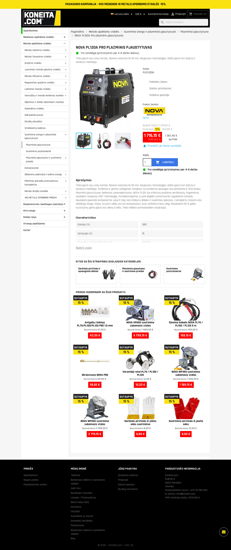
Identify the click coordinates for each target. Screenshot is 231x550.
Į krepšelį (165, 162)
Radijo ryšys (29, 217)
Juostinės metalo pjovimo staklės (43, 69)
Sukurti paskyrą (126, 484)
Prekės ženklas (151, 104)
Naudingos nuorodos (81, 493)
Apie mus (76, 488)
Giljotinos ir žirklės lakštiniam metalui (44, 102)
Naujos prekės (31, 479)
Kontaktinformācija (158, 14)
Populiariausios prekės (35, 484)
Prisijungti (123, 479)
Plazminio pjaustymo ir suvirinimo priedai (43, 159)
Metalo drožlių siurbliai (36, 191)
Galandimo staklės (34, 108)
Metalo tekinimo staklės (37, 50)
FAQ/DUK (75, 511)
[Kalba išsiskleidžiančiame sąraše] (122, 14)
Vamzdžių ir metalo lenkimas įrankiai (44, 95)
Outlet (26, 230)
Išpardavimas (30, 30)
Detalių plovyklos (33, 121)
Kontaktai (76, 506)
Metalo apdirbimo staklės (37, 43)
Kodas (146, 68)
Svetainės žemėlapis (82, 520)
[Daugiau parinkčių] (223, 532)
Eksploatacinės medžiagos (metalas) (43, 204)
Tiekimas (75, 475)
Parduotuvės (77, 525)
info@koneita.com (185, 493)
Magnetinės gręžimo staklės (39, 82)
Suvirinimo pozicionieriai (38, 151)
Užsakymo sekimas (128, 475)
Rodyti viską (84, 248)
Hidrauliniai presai (34, 115)
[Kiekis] (147, 162)
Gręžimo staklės (33, 63)
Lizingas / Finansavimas (83, 497)
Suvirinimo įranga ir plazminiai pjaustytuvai (40, 136)
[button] (162, 146)
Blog (73, 538)
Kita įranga (29, 210)
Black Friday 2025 (80, 502)
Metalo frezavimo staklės (38, 56)
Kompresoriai (32, 168)
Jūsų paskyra (127, 469)
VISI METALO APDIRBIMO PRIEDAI (41, 197)
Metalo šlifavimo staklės (37, 76)
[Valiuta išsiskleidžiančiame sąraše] (141, 14)
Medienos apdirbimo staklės (38, 37)
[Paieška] (183, 22)
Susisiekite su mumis (82, 516)
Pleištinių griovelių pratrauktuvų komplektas (41, 182)
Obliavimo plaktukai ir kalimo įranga (43, 174)
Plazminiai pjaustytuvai (38, 144)
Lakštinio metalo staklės (38, 89)
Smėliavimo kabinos (35, 128)
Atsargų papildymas (34, 223)
